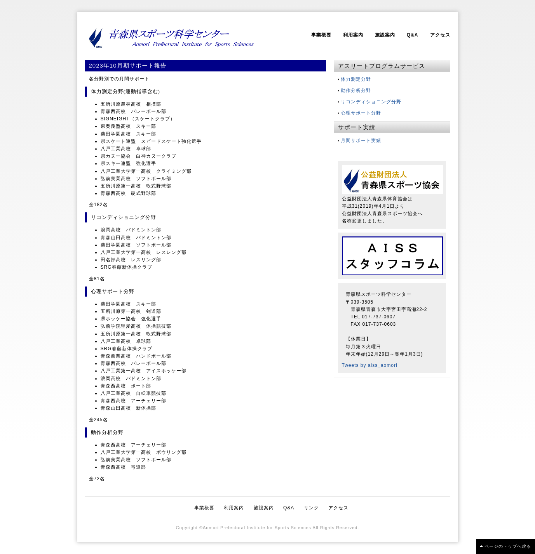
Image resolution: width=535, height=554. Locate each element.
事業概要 (321, 35)
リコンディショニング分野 (371, 101)
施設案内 (385, 35)
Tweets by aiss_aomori (369, 365)
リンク (311, 508)
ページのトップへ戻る (507, 546)
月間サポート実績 (361, 140)
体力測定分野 (356, 79)
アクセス (440, 35)
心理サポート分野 (361, 113)
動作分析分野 (356, 90)
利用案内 (353, 35)
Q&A (412, 35)
